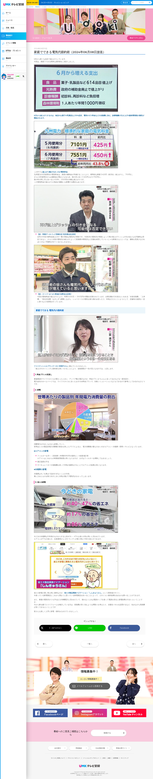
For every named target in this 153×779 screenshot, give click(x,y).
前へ (44, 644)
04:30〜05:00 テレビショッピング (56, 3)
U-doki (44, 7)
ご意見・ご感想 (106, 758)
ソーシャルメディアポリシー (91, 758)
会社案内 (57, 748)
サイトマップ (124, 758)
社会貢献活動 (100, 748)
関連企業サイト (121, 748)
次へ (134, 644)
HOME (31, 7)
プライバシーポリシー (73, 758)
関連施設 (79, 748)
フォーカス (51, 7)
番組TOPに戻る (136, 38)
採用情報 (115, 758)
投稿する (107, 733)
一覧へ (89, 644)
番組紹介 (37, 7)
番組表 (125, 3)
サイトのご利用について (58, 758)
